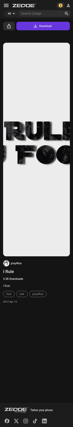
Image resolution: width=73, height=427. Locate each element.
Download (42, 26)
